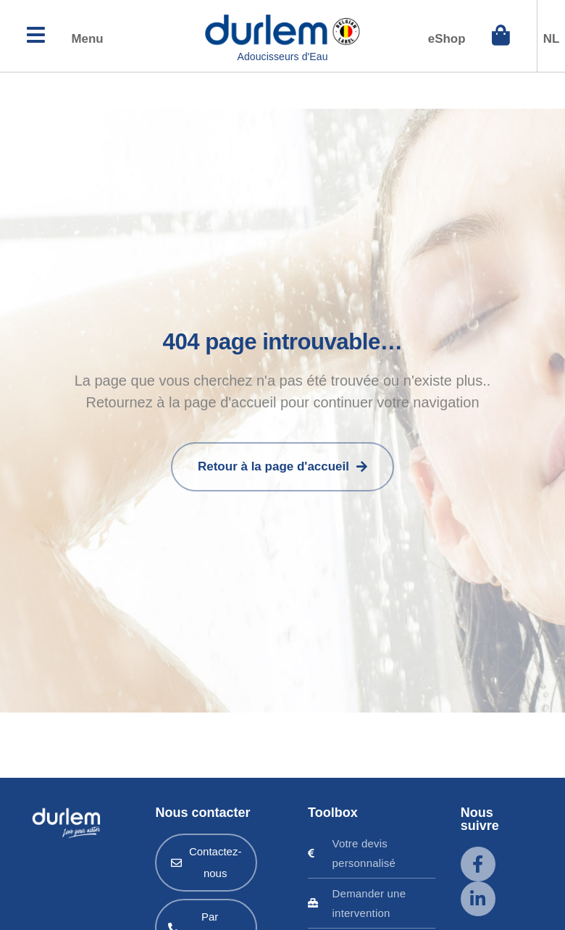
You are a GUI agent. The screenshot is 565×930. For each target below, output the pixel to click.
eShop (438, 41)
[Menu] (38, 38)
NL (551, 41)
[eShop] (498, 38)
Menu (95, 41)
